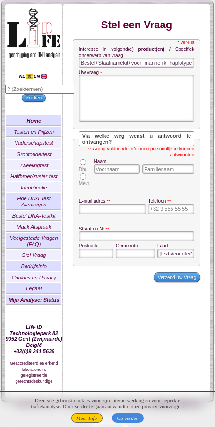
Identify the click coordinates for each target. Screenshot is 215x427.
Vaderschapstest (44, 148)
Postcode (99, 257)
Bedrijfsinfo (43, 271)
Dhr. (93, 175)
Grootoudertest (43, 159)
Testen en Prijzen (44, 137)
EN (50, 81)
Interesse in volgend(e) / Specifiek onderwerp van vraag (137, 58)
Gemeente (131, 257)
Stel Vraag (44, 260)
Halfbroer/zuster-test (43, 181)
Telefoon (155, 212)
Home (43, 126)
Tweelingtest (43, 170)
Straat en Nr (101, 240)
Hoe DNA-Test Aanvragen (43, 207)
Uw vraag (99, 78)
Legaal (44, 293)
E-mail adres (102, 212)
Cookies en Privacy (43, 282)
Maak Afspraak (43, 232)
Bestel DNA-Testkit (43, 221)
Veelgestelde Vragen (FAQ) (44, 246)
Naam (107, 167)
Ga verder (127, 418)
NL (35, 81)
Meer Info (86, 418)
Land (159, 257)
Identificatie (44, 193)
